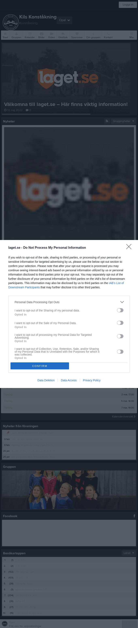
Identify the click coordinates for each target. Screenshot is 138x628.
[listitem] (69, 302)
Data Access (69, 380)
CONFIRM (39, 366)
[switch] (120, 310)
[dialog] (69, 314)
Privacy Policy (92, 380)
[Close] (130, 248)
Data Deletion (46, 380)
